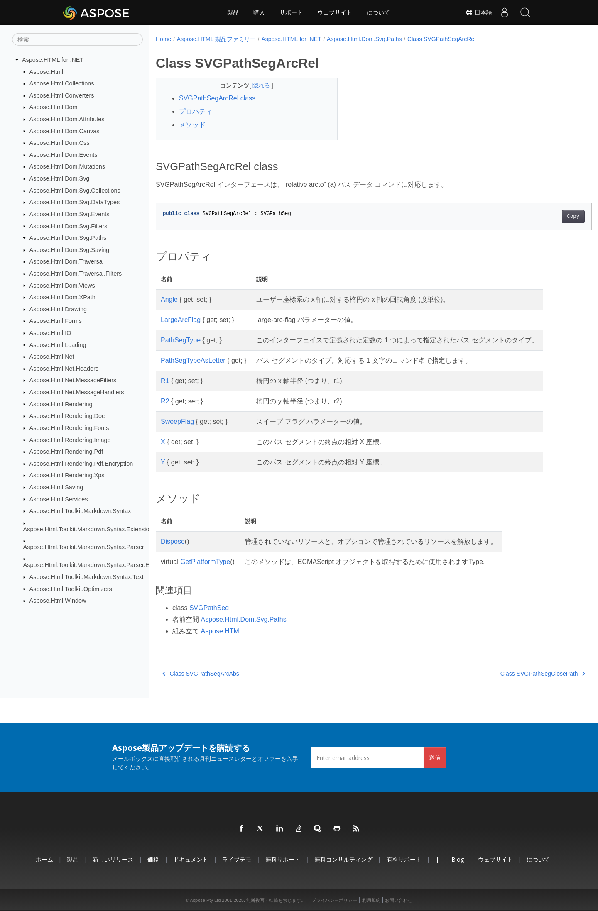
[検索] (77, 39)
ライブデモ (236, 859)
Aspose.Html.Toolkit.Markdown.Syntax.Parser (83, 547)
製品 (233, 12)
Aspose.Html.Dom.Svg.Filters (68, 225)
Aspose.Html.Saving (56, 487)
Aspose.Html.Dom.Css (59, 142)
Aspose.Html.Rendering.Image (70, 439)
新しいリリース (113, 859)
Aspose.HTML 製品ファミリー (216, 39)
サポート (291, 12)
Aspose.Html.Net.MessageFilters (73, 380)
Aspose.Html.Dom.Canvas (64, 130)
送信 (435, 757)
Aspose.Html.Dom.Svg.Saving (69, 250)
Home (163, 39)
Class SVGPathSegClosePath (512, 673)
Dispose (173, 541)
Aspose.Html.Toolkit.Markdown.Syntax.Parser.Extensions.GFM (106, 565)
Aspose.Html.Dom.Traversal (66, 261)
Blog (457, 859)
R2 (165, 401)
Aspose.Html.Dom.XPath (62, 297)
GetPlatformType (205, 561)
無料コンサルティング (343, 859)
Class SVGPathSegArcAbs (200, 673)
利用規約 (371, 900)
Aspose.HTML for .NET (52, 59)
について (378, 12)
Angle (169, 299)
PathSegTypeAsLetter (193, 360)
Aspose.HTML (222, 631)
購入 (259, 12)
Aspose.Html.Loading (57, 344)
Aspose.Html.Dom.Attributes (67, 119)
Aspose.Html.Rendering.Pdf (66, 451)
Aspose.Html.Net (51, 356)
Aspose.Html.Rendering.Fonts (69, 428)
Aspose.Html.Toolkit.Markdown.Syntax (80, 511)
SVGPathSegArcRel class (217, 98)
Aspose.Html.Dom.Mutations (67, 166)
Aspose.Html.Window (57, 600)
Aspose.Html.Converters (61, 95)
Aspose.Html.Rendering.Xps (67, 475)
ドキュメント (190, 859)
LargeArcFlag (181, 319)
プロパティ (195, 111)
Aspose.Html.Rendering (61, 404)
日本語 (479, 12)
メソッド (192, 124)
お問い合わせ (398, 900)
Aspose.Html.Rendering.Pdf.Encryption (81, 463)
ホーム (44, 859)
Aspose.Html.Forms (55, 321)
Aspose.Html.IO (50, 333)
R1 (165, 380)
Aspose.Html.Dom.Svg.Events (69, 214)
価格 (153, 859)
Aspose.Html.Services (58, 499)
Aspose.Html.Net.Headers (63, 368)
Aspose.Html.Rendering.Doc (67, 416)
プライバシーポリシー (334, 900)
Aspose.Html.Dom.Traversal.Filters (75, 273)
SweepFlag (177, 421)
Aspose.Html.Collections (61, 83)
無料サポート (282, 859)
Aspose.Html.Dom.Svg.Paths (68, 237)
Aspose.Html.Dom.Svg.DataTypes (74, 202)
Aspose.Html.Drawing (58, 309)
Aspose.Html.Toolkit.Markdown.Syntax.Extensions (89, 528)
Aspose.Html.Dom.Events (63, 154)
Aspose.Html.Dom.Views (62, 285)
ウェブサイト (334, 12)
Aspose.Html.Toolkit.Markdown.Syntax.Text (86, 577)
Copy (543, 217)
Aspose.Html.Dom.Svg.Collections (74, 190)
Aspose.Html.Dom (53, 107)
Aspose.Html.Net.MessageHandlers (76, 392)
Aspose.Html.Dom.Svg (59, 178)
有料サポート (404, 859)
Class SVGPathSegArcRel (441, 39)
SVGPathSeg (209, 607)
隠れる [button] (255, 85)
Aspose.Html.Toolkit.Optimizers (70, 588)
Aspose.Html (46, 71)
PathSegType (181, 340)
